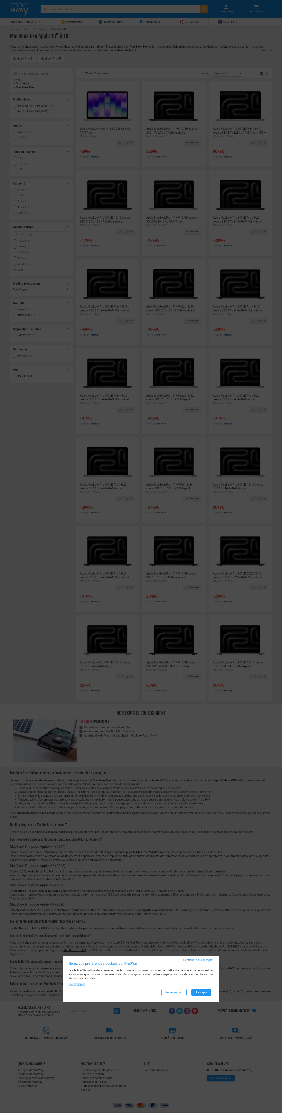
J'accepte (201, 992)
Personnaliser (174, 992)
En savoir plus (77, 984)
